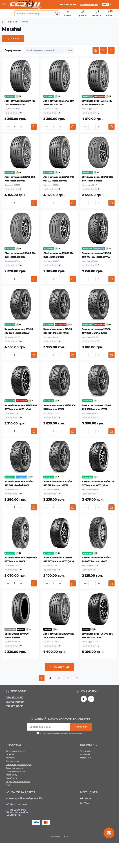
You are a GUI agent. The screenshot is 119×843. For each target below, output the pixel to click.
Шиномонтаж (12, 761)
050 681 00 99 (15, 701)
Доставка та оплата (15, 751)
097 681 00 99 (14, 706)
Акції (8, 785)
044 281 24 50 (14, 697)
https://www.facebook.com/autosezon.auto (83, 699)
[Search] (56, 13)
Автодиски (85, 751)
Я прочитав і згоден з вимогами (61, 733)
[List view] (103, 50)
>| (77, 677)
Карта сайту (11, 775)
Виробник (12, 22)
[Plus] (21, 126)
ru (111, 4)
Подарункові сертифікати (18, 781)
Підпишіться (81, 727)
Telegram (88, 798)
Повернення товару (15, 771)
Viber (86, 803)
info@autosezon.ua (16, 804)
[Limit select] (69, 50)
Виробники (11, 778)
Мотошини (85, 758)
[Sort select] (44, 50)
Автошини (85, 754)
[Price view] (111, 50)
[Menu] (4, 4)
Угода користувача (58, 733)
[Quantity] (14, 126)
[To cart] (34, 127)
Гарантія (10, 754)
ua (105, 4)
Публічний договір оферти (18, 764)
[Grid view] (96, 50)
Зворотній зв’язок (14, 768)
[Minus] (8, 126)
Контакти (10, 758)
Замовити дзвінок (89, 4)
